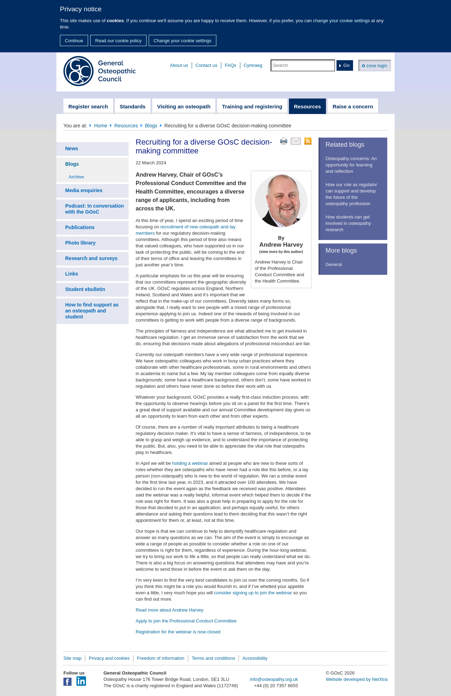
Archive (76, 176)
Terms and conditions (213, 658)
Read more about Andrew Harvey (169, 610)
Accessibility (254, 658)
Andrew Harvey (281, 244)
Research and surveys (91, 258)
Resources (126, 125)
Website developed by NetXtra (357, 679)
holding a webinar (190, 463)
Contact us (206, 65)
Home (100, 125)
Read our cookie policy (118, 40)
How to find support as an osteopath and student (92, 310)
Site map (72, 658)
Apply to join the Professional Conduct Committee (186, 621)
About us (179, 65)
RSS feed (307, 141)
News (71, 148)
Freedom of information (160, 658)
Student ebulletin (85, 289)
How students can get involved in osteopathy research (348, 223)
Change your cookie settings (182, 40)
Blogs (151, 125)
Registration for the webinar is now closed (178, 631)
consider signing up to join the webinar (253, 592)
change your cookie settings (341, 20)
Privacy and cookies (109, 658)
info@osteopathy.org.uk (274, 679)
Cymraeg (253, 65)
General (334, 264)
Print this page (283, 141)
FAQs (230, 65)
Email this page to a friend (296, 141)
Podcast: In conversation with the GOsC (94, 209)
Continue (74, 40)
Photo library (80, 243)
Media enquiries (84, 190)
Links (71, 274)
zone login (374, 65)
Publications (79, 227)
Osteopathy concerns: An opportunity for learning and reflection (351, 165)
